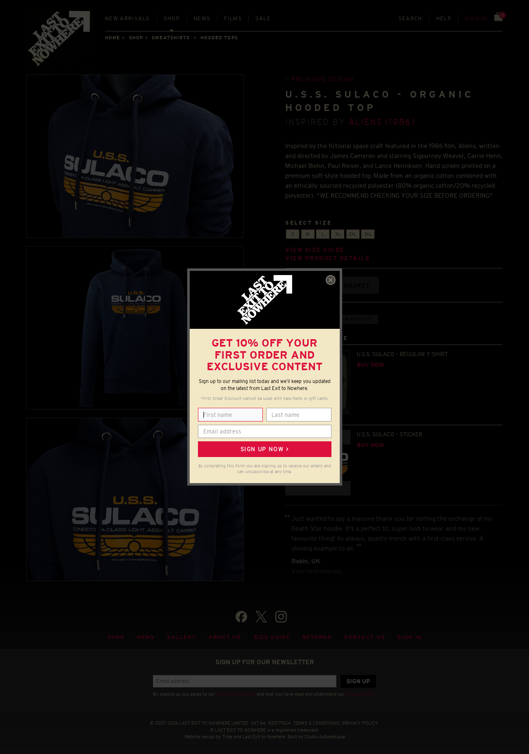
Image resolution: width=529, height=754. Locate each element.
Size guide (272, 637)
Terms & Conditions (235, 694)
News (201, 18)
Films (233, 18)
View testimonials (316, 570)
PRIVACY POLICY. (360, 722)
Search (410, 18)
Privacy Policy (360, 694)
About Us (224, 637)
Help (443, 18)
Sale (263, 18)
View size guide (315, 250)
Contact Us (364, 637)
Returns (317, 637)
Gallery (181, 637)
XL (338, 234)
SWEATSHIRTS (171, 37)
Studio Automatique (325, 736)
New (127, 18)
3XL (368, 234)
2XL (353, 234)
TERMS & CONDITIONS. (317, 722)
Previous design (322, 79)
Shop (172, 18)
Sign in (476, 18)
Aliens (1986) (381, 122)
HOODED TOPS (219, 37)
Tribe (227, 736)
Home (112, 37)
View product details (327, 258)
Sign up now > (264, 449)
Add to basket (344, 285)
